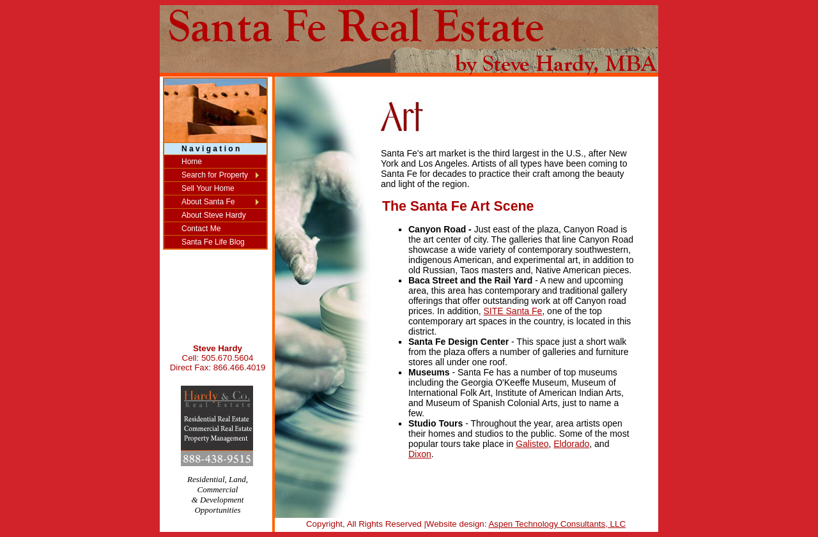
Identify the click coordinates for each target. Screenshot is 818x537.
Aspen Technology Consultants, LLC (557, 524)
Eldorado (571, 444)
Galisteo (532, 444)
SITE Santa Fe (513, 311)
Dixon (419, 454)
